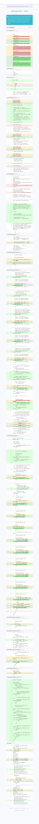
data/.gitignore (10, 68)
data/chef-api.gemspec (12, 237)
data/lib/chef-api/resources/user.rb (14, 658)
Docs (27, 819)
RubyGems (9, 6)
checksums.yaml (11, 30)
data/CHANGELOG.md (12, 98)
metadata (9, 753)
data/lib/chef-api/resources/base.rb (14, 625)
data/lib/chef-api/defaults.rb (13, 441)
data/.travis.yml (11, 77)
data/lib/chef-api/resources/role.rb (14, 639)
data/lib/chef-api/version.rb (13, 677)
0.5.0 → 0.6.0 (25, 6)
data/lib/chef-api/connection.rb (13, 273)
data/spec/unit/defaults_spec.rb (13, 686)
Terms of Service (17, 819)
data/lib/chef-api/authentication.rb (14, 255)
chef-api (13, 6)
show (31, 27)
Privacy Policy (23, 819)
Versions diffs (19, 6)
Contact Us (11, 819)
